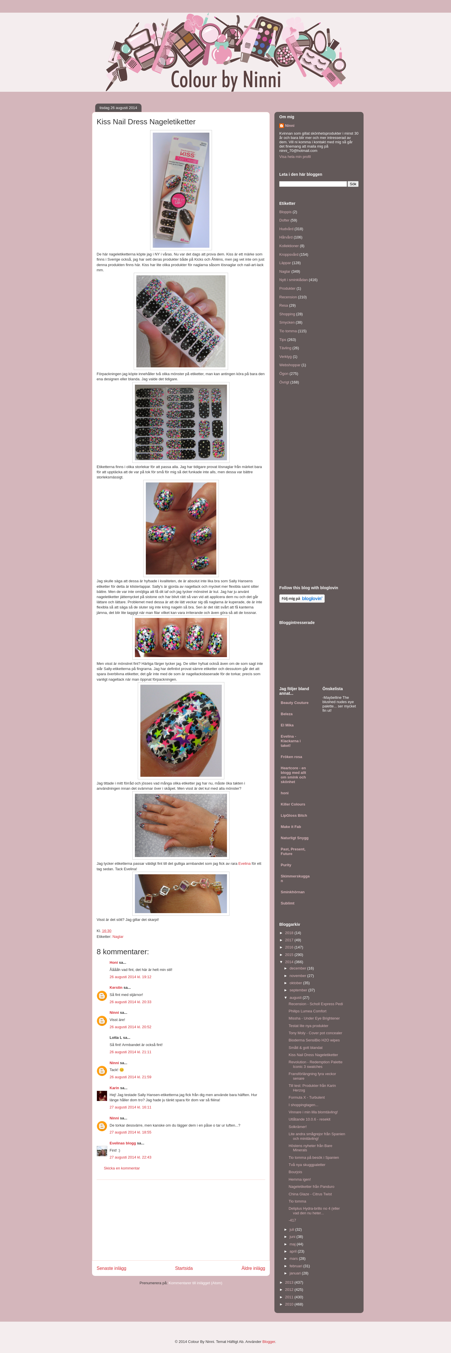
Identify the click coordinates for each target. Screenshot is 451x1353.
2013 (290, 1282)
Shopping (287, 314)
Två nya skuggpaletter (306, 1165)
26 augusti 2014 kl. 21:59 (130, 1077)
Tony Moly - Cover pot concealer (315, 1033)
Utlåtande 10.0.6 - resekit (309, 1119)
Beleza (287, 714)
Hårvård (286, 237)
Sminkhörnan (293, 892)
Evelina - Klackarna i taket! (291, 741)
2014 (290, 962)
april (294, 1251)
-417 (292, 1220)
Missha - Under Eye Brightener (314, 1018)
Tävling (285, 348)
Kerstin (116, 987)
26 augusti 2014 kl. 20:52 (130, 1027)
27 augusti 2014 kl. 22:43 (130, 1157)
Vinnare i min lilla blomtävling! (313, 1112)
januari (296, 1273)
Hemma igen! (299, 1179)
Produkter (287, 288)
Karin (114, 1088)
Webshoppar (289, 365)
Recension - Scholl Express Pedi (315, 1004)
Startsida (184, 1268)
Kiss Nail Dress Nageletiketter (313, 1055)
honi (284, 793)
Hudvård (286, 229)
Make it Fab (291, 827)
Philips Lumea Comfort (307, 1011)
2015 (290, 955)
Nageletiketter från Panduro (311, 1186)
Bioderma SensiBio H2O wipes (314, 1040)
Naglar (117, 936)
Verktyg (285, 356)
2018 (290, 933)
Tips (282, 339)
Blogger (268, 1341)
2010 (290, 1304)
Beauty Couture (295, 703)
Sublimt (288, 903)
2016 (290, 947)
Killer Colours (293, 804)
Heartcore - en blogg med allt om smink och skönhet (293, 775)
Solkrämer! (297, 1127)
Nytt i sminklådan (293, 280)
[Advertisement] (181, 1220)
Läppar (285, 263)
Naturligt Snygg (295, 838)
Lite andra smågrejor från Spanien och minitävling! (316, 1136)
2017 (290, 940)
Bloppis (285, 212)
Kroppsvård (288, 254)
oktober (296, 983)
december (298, 968)
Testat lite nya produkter (308, 1026)
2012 (290, 1289)
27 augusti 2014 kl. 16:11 (130, 1107)
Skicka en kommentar (122, 1168)
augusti (296, 997)
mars (294, 1258)
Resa (283, 305)
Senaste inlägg (111, 1268)
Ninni (114, 1012)
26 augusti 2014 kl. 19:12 (130, 977)
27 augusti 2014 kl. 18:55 (130, 1132)
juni (293, 1236)
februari (296, 1266)
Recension (288, 297)
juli (292, 1229)
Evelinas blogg (123, 1143)
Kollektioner (289, 246)
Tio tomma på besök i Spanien (313, 1157)
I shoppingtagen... (303, 1105)
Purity (286, 865)
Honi (114, 962)
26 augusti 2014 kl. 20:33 (130, 1002)
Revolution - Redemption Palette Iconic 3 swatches (315, 1064)
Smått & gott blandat (305, 1047)
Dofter (284, 220)
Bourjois (295, 1172)
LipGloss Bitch (294, 815)
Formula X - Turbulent (306, 1097)
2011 (290, 1297)
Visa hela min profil (295, 156)
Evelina (244, 863)
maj (293, 1244)
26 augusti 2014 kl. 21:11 (130, 1052)
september (299, 990)
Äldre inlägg (253, 1268)
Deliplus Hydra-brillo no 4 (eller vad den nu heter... (314, 1210)
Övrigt (284, 382)
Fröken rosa (291, 757)
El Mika (287, 725)
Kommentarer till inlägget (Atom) (195, 1283)
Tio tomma (288, 331)
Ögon (283, 373)
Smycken (287, 322)
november (298, 976)
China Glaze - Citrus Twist (310, 1194)
